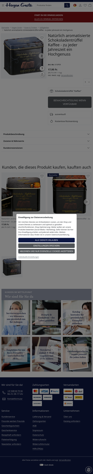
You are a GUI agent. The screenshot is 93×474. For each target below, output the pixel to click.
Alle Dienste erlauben (46, 240)
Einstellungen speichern (46, 245)
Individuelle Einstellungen (28, 257)
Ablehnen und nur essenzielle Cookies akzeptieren (46, 251)
